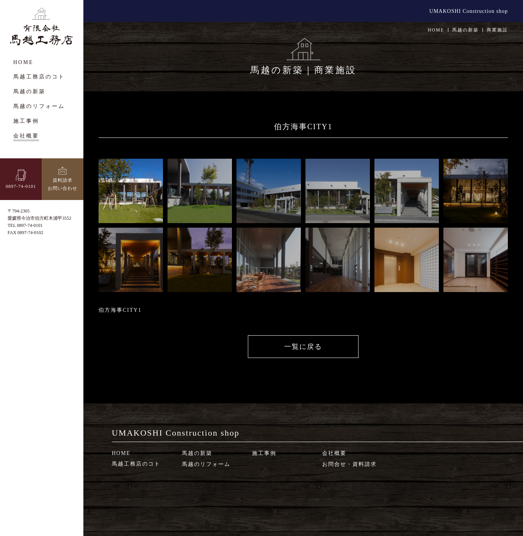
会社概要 (334, 453)
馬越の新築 (197, 453)
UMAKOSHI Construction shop (468, 11)
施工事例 (264, 453)
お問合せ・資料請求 (349, 464)
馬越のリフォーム (206, 464)
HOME (436, 30)
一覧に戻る (303, 346)
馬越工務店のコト (136, 464)
